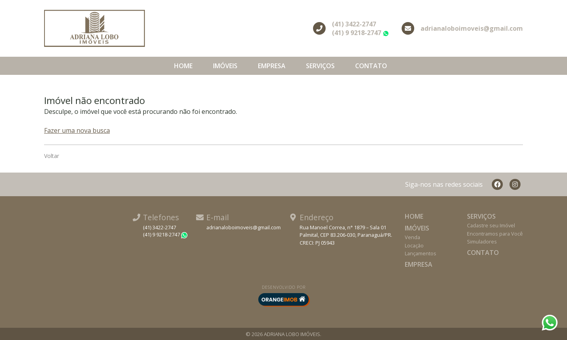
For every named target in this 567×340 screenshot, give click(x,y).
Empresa (271, 65)
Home (183, 65)
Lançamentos (420, 253)
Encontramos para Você (495, 233)
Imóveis (225, 65)
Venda (412, 237)
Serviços (320, 65)
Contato (371, 65)
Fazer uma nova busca (77, 130)
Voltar (51, 156)
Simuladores (482, 241)
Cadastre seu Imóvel (491, 225)
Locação (414, 245)
